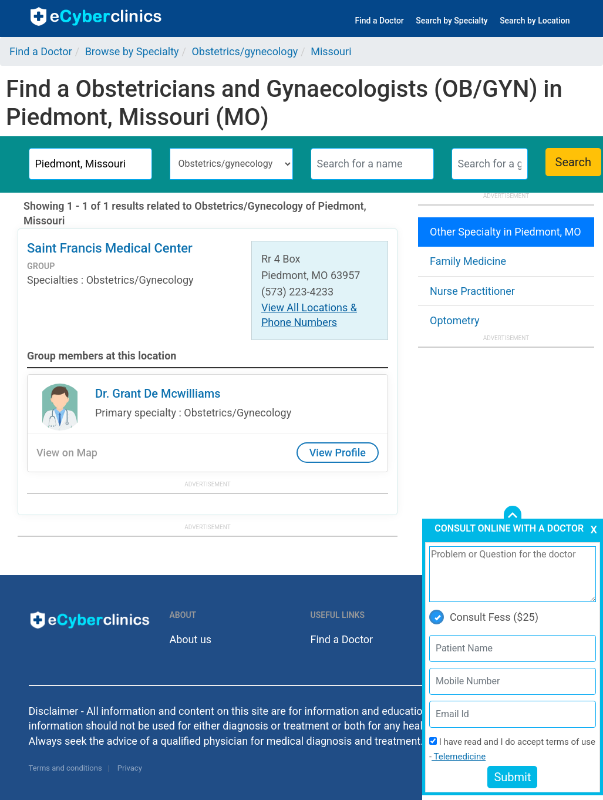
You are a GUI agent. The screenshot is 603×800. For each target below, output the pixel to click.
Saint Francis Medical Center (110, 248)
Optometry (454, 320)
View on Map (66, 452)
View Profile (337, 452)
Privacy (129, 768)
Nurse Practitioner (472, 291)
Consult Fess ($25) (483, 617)
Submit (512, 777)
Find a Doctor (379, 20)
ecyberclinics (96, 16)
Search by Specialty (451, 20)
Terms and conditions (65, 768)
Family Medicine (468, 261)
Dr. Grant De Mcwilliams (158, 393)
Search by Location (535, 20)
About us (191, 639)
